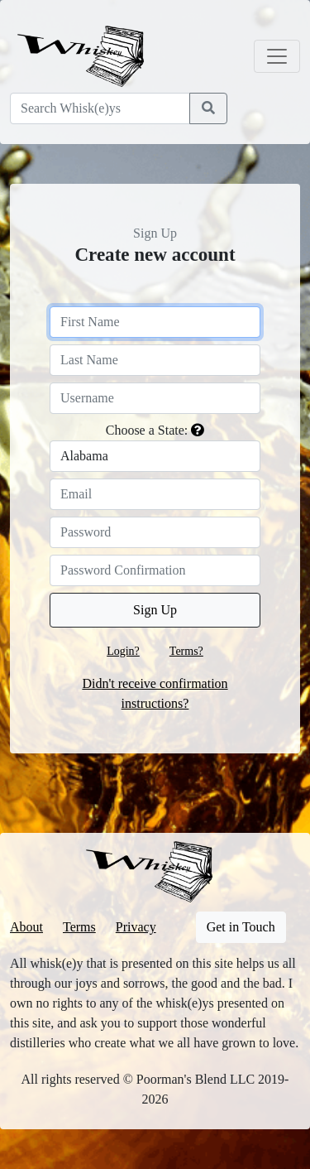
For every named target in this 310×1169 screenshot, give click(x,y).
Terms (79, 927)
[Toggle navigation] (277, 56)
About (26, 927)
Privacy (136, 927)
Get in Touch (241, 927)
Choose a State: (147, 430)
